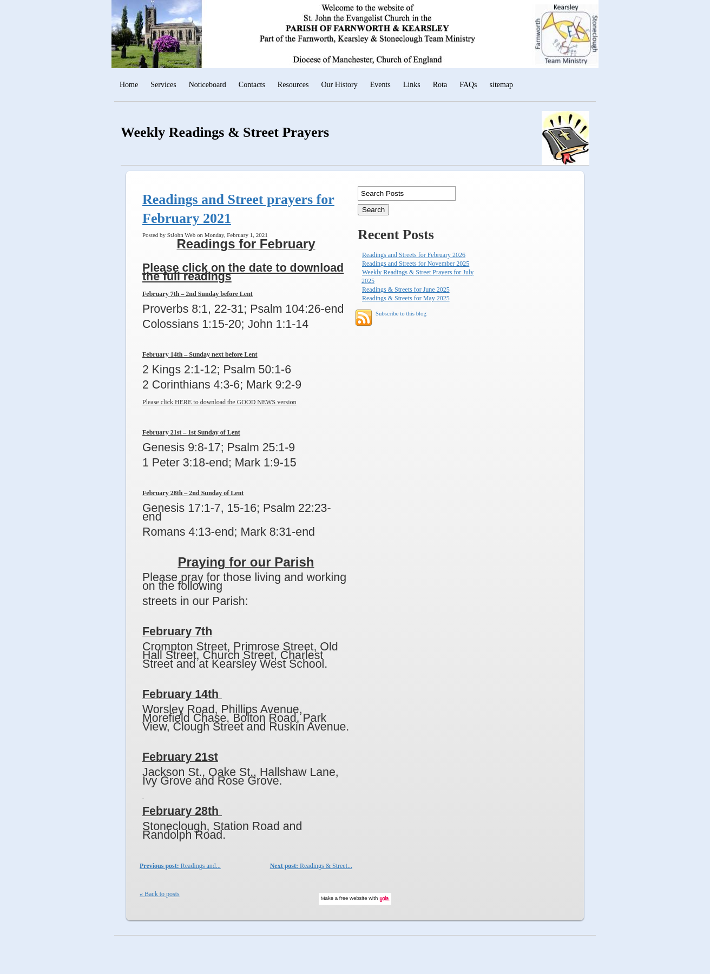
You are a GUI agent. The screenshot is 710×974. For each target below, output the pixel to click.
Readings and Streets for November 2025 (415, 263)
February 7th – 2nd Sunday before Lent (197, 294)
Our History (339, 85)
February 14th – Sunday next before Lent (199, 354)
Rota (440, 85)
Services (163, 85)
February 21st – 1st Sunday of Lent (191, 432)
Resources (293, 85)
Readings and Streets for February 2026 (413, 255)
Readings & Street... (311, 866)
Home (129, 85)
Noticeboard (207, 85)
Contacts (252, 85)
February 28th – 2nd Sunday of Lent (193, 493)
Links (411, 85)
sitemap (502, 85)
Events (380, 85)
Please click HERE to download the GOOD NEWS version (219, 402)
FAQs (468, 85)
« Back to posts (160, 894)
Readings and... (180, 866)
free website (353, 898)
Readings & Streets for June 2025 (406, 289)
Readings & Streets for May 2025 (406, 298)
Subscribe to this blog (401, 314)
